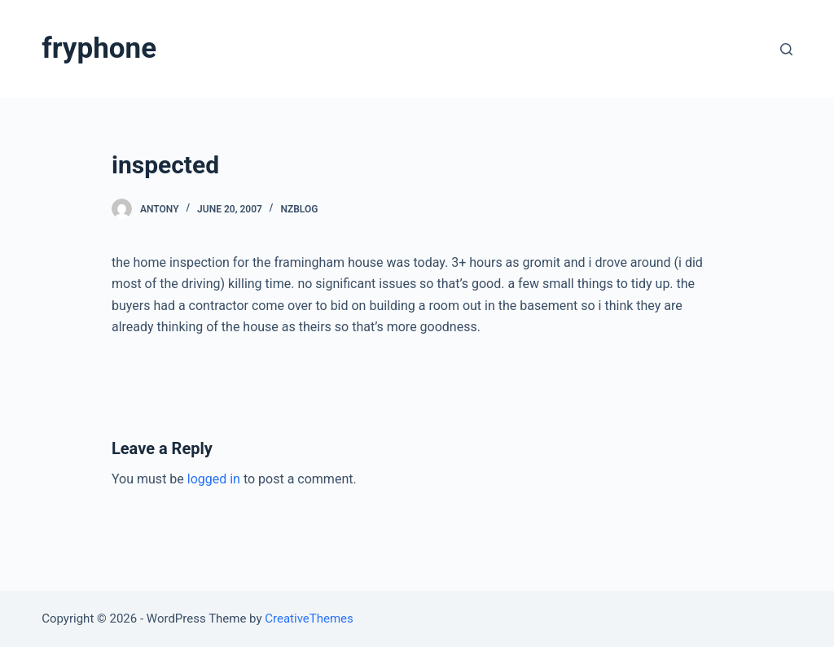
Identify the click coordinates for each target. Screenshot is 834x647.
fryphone (99, 48)
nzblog (299, 209)
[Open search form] (786, 49)
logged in (213, 479)
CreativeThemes (309, 618)
